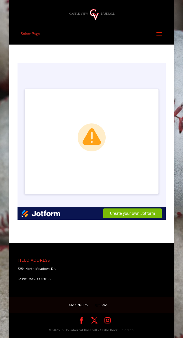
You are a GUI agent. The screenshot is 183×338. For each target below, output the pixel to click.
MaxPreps (78, 304)
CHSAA (101, 304)
